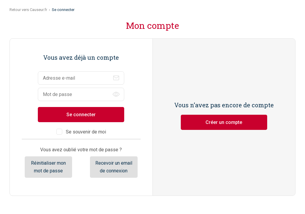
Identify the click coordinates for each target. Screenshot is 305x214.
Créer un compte (224, 122)
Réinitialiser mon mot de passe (48, 167)
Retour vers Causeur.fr (28, 9)
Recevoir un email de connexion (113, 167)
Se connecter (81, 114)
